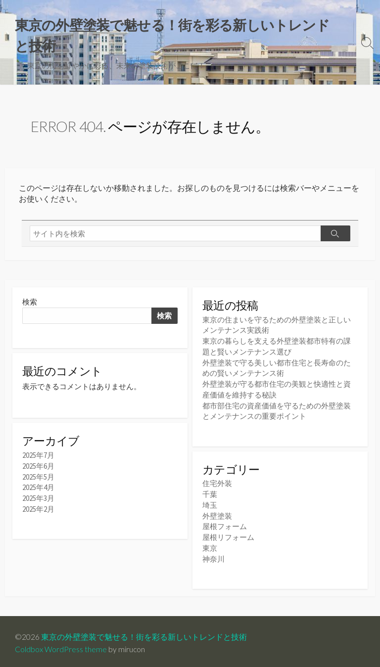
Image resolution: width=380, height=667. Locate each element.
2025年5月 (38, 479)
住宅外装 (217, 482)
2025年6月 (38, 468)
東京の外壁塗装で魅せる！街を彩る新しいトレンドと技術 (144, 633)
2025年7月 (38, 458)
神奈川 (213, 555)
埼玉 (209, 503)
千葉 (209, 492)
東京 (209, 544)
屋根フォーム (224, 524)
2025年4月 (38, 489)
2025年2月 (38, 510)
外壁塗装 (217, 513)
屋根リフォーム (228, 534)
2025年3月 (38, 499)
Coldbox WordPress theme (61, 645)
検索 (29, 304)
